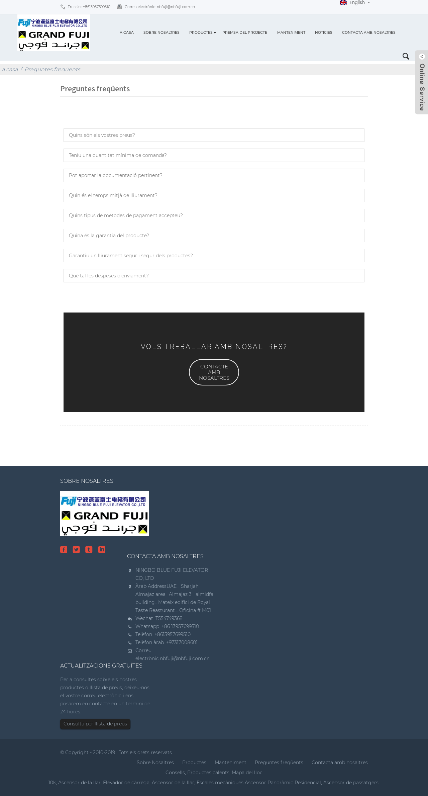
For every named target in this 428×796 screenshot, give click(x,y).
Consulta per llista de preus (95, 724)
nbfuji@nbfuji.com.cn (185, 658)
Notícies (323, 32)
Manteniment (291, 32)
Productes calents (208, 773)
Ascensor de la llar (79, 783)
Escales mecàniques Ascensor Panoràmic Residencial (259, 783)
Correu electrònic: (160, 7)
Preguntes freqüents (52, 69)
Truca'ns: (89, 7)
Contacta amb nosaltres (369, 32)
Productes (201, 32)
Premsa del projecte (244, 32)
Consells (175, 773)
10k (52, 783)
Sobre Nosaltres (161, 32)
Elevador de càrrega (126, 783)
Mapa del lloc (247, 773)
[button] (214, 372)
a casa (127, 32)
